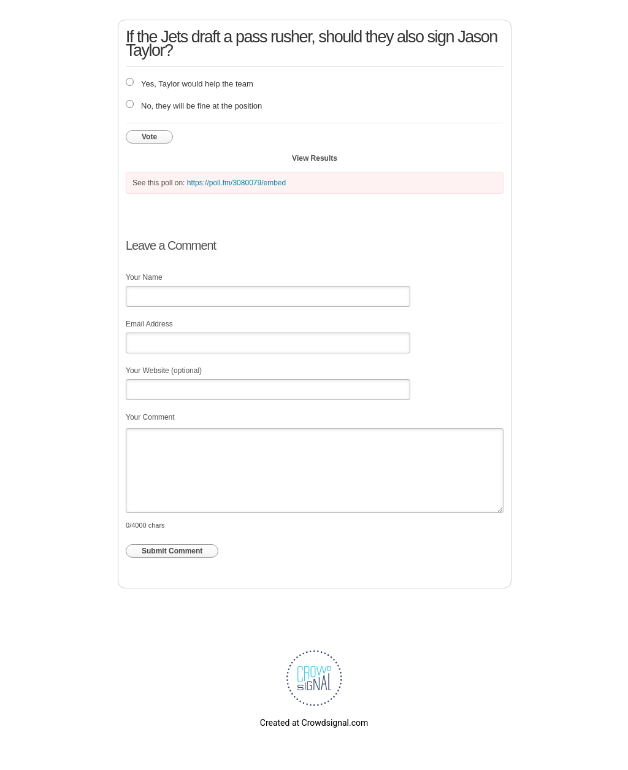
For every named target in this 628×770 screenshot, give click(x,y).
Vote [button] (149, 137)
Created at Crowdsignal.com (314, 723)
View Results (314, 158)
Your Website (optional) (164, 370)
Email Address (149, 324)
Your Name (144, 277)
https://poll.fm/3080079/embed (236, 183)
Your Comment (150, 417)
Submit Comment (172, 551)
